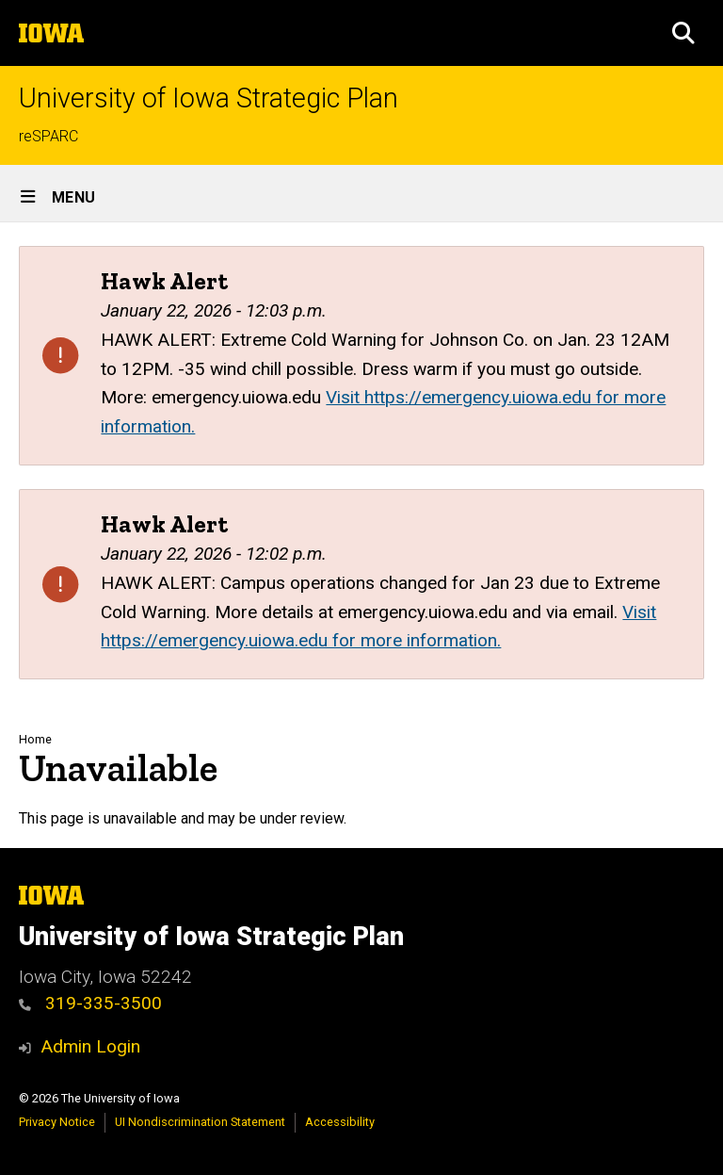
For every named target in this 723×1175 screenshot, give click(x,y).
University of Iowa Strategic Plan (208, 98)
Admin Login (90, 1046)
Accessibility (340, 1122)
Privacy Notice (57, 1122)
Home (35, 739)
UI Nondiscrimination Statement (200, 1122)
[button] (683, 33)
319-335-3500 (90, 1003)
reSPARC (48, 136)
